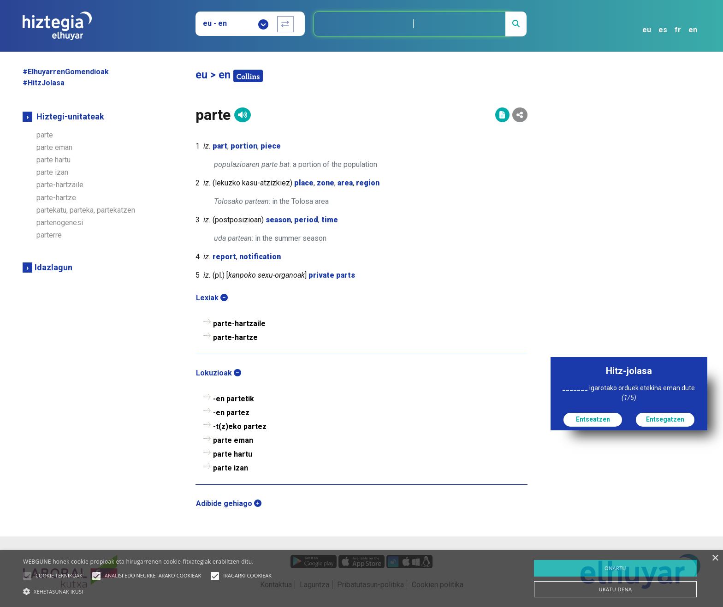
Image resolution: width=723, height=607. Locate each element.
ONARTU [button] (615, 568)
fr (678, 29)
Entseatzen (593, 419)
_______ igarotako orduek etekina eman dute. (629, 392)
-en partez (231, 412)
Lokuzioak (218, 373)
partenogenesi (59, 222)
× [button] (714, 558)
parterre (49, 235)
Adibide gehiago (228, 503)
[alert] (361, 578)
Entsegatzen (665, 419)
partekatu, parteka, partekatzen (85, 210)
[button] (27, 576)
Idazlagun (53, 267)
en (692, 29)
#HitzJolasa (44, 82)
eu (646, 29)
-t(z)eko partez (240, 426)
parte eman (54, 147)
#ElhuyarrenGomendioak (66, 71)
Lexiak (212, 297)
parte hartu (53, 159)
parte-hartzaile (59, 184)
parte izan (52, 172)
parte (44, 135)
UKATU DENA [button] (615, 589)
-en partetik (233, 398)
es (662, 29)
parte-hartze (56, 197)
